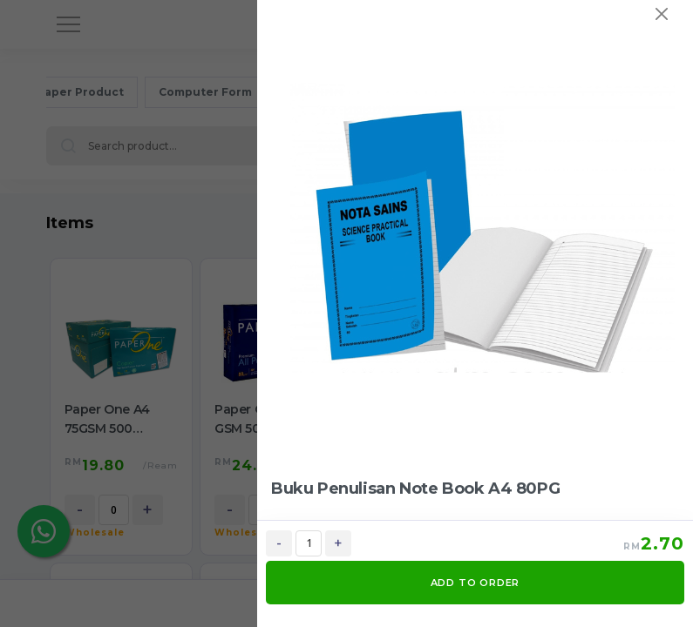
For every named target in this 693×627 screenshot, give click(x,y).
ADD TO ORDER (475, 582)
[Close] (662, 14)
